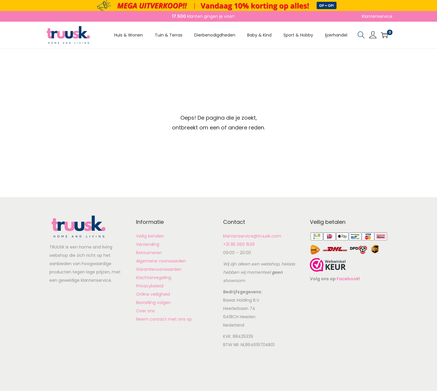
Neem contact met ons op (164, 319)
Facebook (348, 279)
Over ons (145, 311)
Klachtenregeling (153, 278)
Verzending (147, 244)
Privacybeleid (149, 286)
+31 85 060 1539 (239, 244)
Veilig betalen (150, 236)
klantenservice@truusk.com (252, 236)
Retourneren (149, 253)
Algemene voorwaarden (161, 261)
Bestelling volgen (153, 302)
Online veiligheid (153, 294)
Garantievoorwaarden (159, 269)
